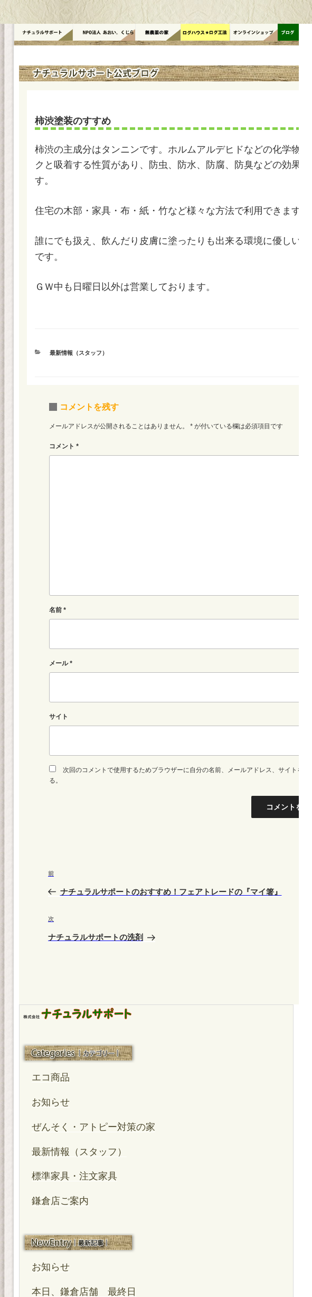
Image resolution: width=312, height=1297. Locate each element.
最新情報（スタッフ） (79, 353)
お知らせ (51, 1102)
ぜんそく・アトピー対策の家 (93, 1127)
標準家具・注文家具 (74, 1176)
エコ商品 (51, 1077)
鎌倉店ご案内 (60, 1201)
